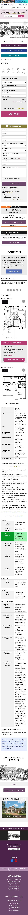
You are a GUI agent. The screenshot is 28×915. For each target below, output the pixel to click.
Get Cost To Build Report (14, 222)
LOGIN (23, 7)
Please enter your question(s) (10, 167)
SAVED (14, 7)
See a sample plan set (14, 467)
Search (4, 868)
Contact (18, 870)
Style (6, 59)
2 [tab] (13, 40)
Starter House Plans (14, 909)
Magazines (23, 868)
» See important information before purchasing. (13, 512)
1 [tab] (10, 40)
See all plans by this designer (14, 790)
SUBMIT (21, 16)
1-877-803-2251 (23, 5)
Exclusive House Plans (14, 902)
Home (2, 59)
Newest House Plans (14, 907)
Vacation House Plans (14, 910)
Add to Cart (14, 114)
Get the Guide (14, 242)
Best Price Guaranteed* (19, 102)
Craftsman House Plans (14, 883)
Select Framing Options (8, 90)
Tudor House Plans (14, 890)
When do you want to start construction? (13, 143)
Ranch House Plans (14, 886)
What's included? (5, 80)
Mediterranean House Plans (14, 59)
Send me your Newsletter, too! (12, 178)
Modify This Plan (14, 55)
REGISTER (19, 7)
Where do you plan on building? (11, 158)
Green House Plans (14, 903)
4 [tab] (17, 40)
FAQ (9, 870)
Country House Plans (14, 881)
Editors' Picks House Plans (14, 900)
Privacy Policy (22, 13)
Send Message (14, 183)
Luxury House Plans (14, 905)
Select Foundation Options (9, 85)
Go (18, 849)
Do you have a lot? (7, 148)
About (13, 870)
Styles (9, 868)
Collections (15, 868)
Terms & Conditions (12, 13)
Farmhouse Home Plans (14, 885)
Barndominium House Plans (14, 879)
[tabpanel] (14, 29)
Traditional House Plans (14, 888)
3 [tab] (15, 40)
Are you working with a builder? (10, 153)
